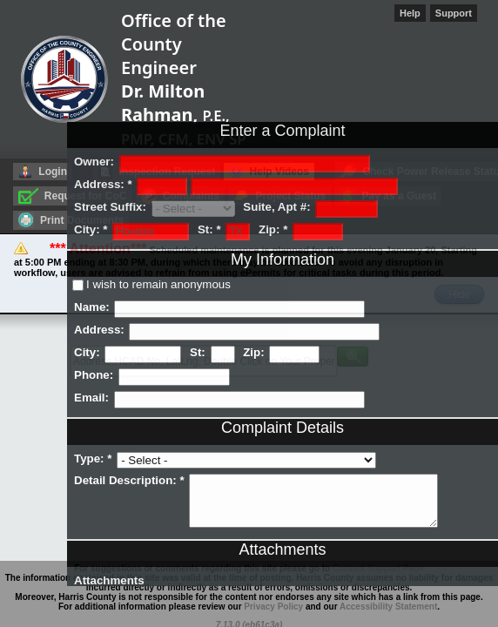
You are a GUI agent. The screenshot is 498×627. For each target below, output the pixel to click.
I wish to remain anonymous (158, 284)
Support (453, 13)
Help (410, 13)
